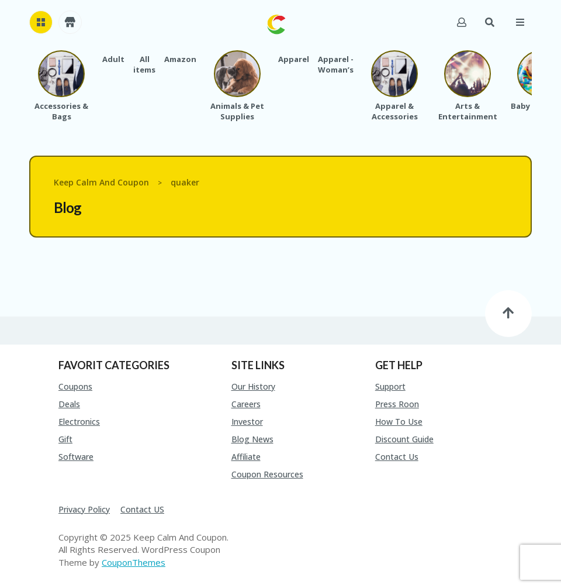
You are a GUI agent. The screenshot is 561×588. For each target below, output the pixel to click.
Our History (253, 386)
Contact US (142, 509)
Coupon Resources (267, 474)
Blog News (252, 439)
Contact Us (396, 456)
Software (76, 456)
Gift (65, 439)
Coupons (75, 386)
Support (390, 386)
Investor (247, 421)
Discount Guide (404, 439)
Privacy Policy (84, 509)
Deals (69, 404)
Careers (246, 404)
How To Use (399, 421)
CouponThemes (133, 562)
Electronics (79, 421)
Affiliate (246, 456)
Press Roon (397, 404)
